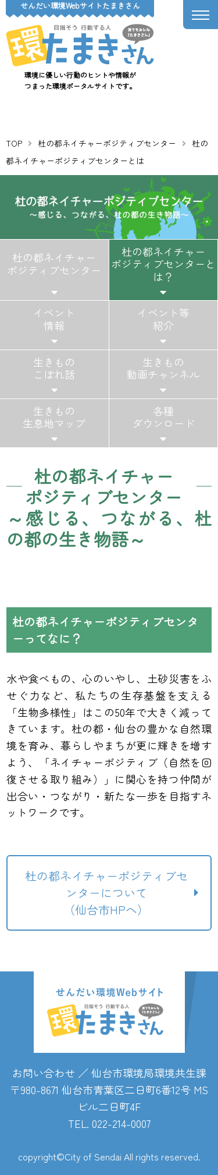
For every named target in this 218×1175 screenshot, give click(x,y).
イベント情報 (54, 319)
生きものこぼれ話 (54, 368)
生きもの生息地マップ (54, 417)
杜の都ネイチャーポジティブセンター (107, 143)
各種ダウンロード (163, 417)
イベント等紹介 (163, 319)
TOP (14, 143)
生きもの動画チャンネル (163, 368)
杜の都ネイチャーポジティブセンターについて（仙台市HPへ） (106, 892)
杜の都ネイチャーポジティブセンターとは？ (163, 264)
